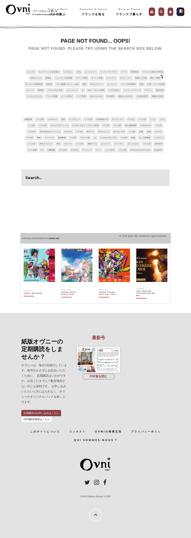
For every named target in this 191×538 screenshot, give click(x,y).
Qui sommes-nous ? (95, 440)
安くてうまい (133, 144)
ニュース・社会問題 (63, 78)
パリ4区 (158, 125)
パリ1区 (130, 119)
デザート (148, 90)
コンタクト (77, 431)
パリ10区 (32, 144)
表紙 (63, 119)
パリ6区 (132, 132)
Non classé (96, 96)
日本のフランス (96, 84)
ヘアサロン (68, 72)
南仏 (58, 144)
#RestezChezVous (140, 150)
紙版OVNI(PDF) (125, 96)
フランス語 (85, 138)
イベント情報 (97, 78)
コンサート (112, 84)
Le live (31, 72)
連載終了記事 (157, 96)
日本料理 (110, 96)
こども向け (110, 150)
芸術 (142, 84)
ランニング (87, 150)
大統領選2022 (102, 119)
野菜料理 (134, 72)
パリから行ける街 (54, 90)
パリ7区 (29, 138)
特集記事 (28, 119)
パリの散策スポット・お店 (67, 84)
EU (95, 138)
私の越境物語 (130, 125)
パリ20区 (32, 132)
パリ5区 (79, 132)
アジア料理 (81, 96)
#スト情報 (32, 150)
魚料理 (49, 84)
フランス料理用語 (128, 84)
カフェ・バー (125, 78)
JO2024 (158, 132)
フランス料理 (81, 78)
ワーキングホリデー (108, 72)
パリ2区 (31, 125)
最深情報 (62, 138)
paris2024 (145, 125)
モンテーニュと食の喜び (49, 72)
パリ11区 (80, 144)
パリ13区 (63, 150)
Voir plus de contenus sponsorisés (142, 236)
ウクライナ (49, 138)
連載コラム (92, 144)
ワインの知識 (51, 96)
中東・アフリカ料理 (156, 84)
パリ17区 (142, 119)
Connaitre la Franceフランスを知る (93, 11)
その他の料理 (142, 96)
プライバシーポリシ (146, 431)
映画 (133, 138)
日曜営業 (51, 150)
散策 (39, 138)
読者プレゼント (46, 144)
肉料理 (40, 90)
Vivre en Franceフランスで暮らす (129, 11)
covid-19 (52, 119)
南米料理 (160, 90)
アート (124, 72)
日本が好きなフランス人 (50, 132)
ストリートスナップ (132, 90)
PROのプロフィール (59, 125)
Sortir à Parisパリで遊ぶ (57, 11)
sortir (68, 132)
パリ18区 (43, 125)
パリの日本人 (114, 90)
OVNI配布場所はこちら (37, 419)
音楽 (84, 84)
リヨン (162, 119)
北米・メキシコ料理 (96, 90)
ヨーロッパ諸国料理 (33, 84)
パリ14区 (123, 150)
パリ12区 (147, 144)
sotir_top (119, 132)
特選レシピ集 (140, 78)
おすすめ (74, 150)
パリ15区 (40, 119)
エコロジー (105, 144)
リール (153, 119)
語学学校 (158, 144)
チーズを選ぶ (67, 96)
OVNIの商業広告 (108, 431)
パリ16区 (88, 119)
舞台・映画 (155, 78)
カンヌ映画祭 (144, 138)
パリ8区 (73, 138)
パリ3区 (106, 125)
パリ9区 (124, 138)
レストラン (111, 78)
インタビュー (90, 72)
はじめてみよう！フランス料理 (85, 125)
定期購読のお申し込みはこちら (41, 413)
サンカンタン (118, 119)
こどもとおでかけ (34, 96)
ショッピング (72, 90)
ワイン (98, 150)
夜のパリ (90, 132)
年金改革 (158, 150)
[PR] (79, 72)
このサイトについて (45, 431)
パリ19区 (117, 125)
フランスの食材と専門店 (152, 72)
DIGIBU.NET (54, 238)
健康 (141, 132)
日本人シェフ (36, 78)
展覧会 (48, 78)
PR (42, 150)
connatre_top (109, 138)
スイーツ (30, 90)
